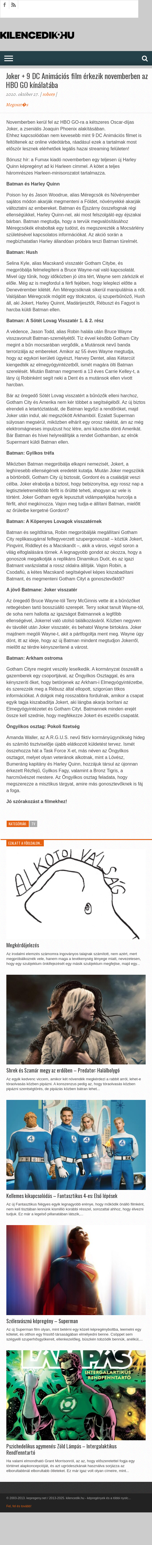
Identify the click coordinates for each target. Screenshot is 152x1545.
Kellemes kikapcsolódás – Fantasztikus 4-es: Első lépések (61, 1196)
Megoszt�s (17, 105)
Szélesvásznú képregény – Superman (42, 1321)
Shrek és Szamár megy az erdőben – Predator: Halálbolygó (63, 1070)
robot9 (48, 94)
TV (33, 823)
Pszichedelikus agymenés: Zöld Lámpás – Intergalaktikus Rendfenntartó (61, 1449)
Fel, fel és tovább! (18, 1506)
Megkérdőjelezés (22, 945)
